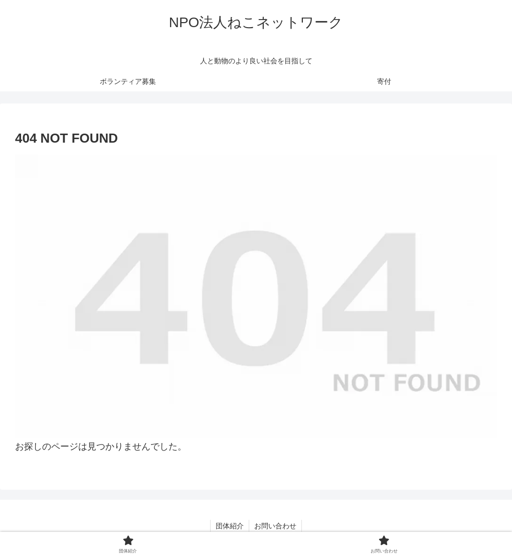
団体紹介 (230, 526)
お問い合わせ (275, 526)
